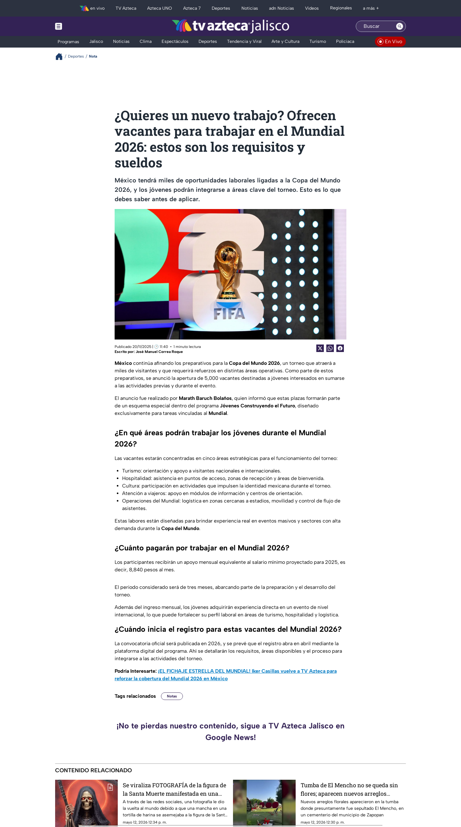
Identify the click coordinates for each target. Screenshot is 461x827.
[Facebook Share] (340, 348)
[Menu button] (80, 26)
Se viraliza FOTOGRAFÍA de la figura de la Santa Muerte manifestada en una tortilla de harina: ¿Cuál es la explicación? (174, 789)
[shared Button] (330, 348)
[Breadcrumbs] (61, 56)
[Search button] (399, 26)
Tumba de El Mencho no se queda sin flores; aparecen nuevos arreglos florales (349, 789)
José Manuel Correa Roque (159, 352)
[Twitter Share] (320, 348)
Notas (172, 696)
